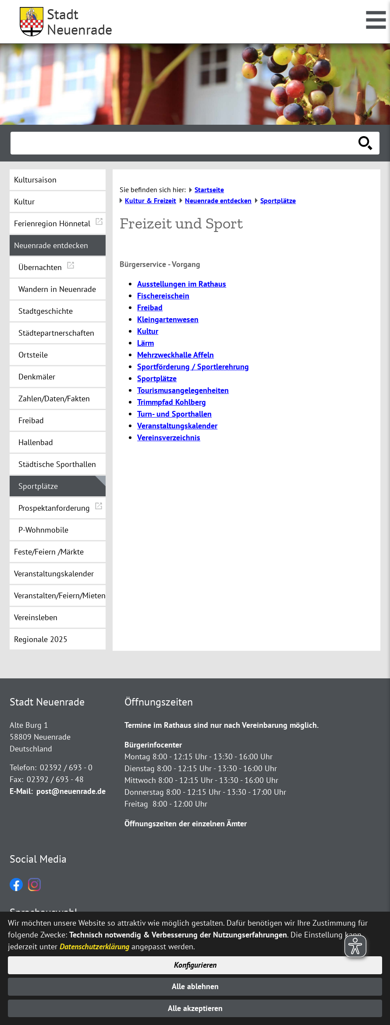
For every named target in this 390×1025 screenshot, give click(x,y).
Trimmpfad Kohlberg (171, 402)
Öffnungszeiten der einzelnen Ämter (185, 823)
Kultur (147, 331)
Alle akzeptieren (195, 1008)
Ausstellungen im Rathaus (181, 284)
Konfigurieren (195, 964)
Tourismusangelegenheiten (183, 390)
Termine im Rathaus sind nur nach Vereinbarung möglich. (221, 725)
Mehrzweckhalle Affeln (175, 355)
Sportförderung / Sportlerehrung (193, 367)
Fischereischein (163, 296)
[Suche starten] (365, 143)
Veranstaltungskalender (177, 426)
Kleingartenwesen (168, 319)
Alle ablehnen (195, 986)
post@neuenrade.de (71, 791)
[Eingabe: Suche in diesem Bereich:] (185, 143)
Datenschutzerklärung (94, 945)
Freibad (150, 307)
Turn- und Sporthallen (174, 414)
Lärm (145, 343)
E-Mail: (21, 791)
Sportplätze (157, 378)
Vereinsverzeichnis (168, 437)
